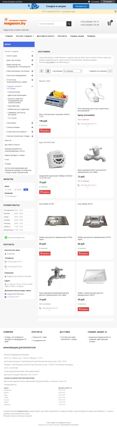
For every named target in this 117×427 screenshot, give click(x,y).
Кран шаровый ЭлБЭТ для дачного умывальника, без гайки (92, 171)
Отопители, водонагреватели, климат (17, 81)
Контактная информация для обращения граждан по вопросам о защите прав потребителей (18, 170)
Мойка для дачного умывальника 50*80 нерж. (55, 238)
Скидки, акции (77, 36)
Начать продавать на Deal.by (12, 1)
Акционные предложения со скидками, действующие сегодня (100, 339)
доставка (50, 62)
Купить (46, 130)
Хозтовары (12, 118)
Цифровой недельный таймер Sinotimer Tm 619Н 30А (56, 177)
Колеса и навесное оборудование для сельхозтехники (15, 101)
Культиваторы (13, 106)
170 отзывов (95, 2)
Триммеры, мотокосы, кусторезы (17, 113)
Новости (8, 140)
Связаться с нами (40, 337)
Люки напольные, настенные (18, 71)
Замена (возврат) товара (14, 155)
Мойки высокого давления (18, 109)
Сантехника (11, 123)
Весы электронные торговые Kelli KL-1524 (54, 115)
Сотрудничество (39, 340)
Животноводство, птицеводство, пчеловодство (18, 65)
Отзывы (8, 164)
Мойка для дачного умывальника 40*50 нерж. (94, 238)
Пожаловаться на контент (70, 425)
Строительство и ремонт (17, 132)
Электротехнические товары (18, 136)
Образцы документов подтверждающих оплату (15, 150)
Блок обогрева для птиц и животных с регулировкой (93, 109)
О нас (7, 159)
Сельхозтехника (13, 127)
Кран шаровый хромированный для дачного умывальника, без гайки (54, 294)
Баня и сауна (12, 56)
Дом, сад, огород (13, 60)
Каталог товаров (24, 36)
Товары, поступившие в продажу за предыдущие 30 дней (15, 339)
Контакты (62, 36)
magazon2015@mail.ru (15, 294)
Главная (9, 36)
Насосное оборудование (16, 75)
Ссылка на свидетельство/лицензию (19, 378)
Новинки (91, 36)
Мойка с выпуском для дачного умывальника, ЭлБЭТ (90, 294)
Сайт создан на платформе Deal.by (58, 423)
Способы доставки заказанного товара (69, 338)
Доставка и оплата (45, 36)
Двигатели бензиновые (17, 95)
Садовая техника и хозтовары (14, 87)
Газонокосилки (14, 92)
